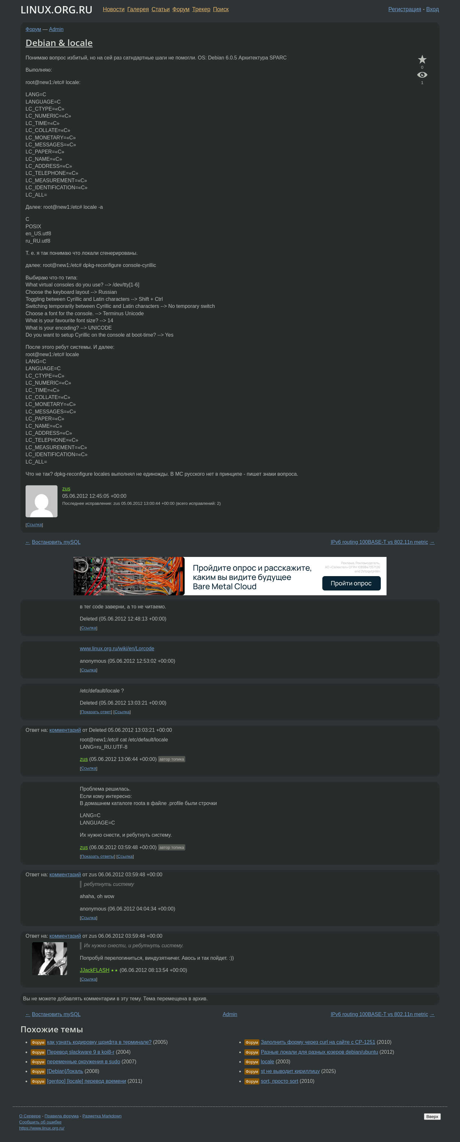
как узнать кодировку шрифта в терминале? (99, 1042)
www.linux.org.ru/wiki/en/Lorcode (117, 648)
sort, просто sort (279, 1081)
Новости (114, 9)
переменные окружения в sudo (83, 1061)
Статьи (160, 9)
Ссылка (34, 524)
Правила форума (62, 1116)
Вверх (432, 1116)
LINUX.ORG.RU (56, 9)
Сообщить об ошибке (40, 1122)
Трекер (201, 9)
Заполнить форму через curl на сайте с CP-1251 (318, 1042)
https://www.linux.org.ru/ (41, 1128)
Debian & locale (59, 42)
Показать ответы (97, 856)
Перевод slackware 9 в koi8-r (80, 1052)
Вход (432, 9)
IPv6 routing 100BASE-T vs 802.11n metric (379, 542)
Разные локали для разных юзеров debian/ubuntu (319, 1052)
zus (66, 488)
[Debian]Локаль (65, 1071)
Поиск (221, 9)
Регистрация (404, 9)
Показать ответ (96, 711)
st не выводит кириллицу (290, 1071)
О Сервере (30, 1116)
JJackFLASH (94, 970)
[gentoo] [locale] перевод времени (86, 1081)
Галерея (138, 9)
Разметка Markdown (102, 1116)
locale (267, 1061)
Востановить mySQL (56, 542)
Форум (180, 9)
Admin (56, 29)
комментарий (65, 730)
